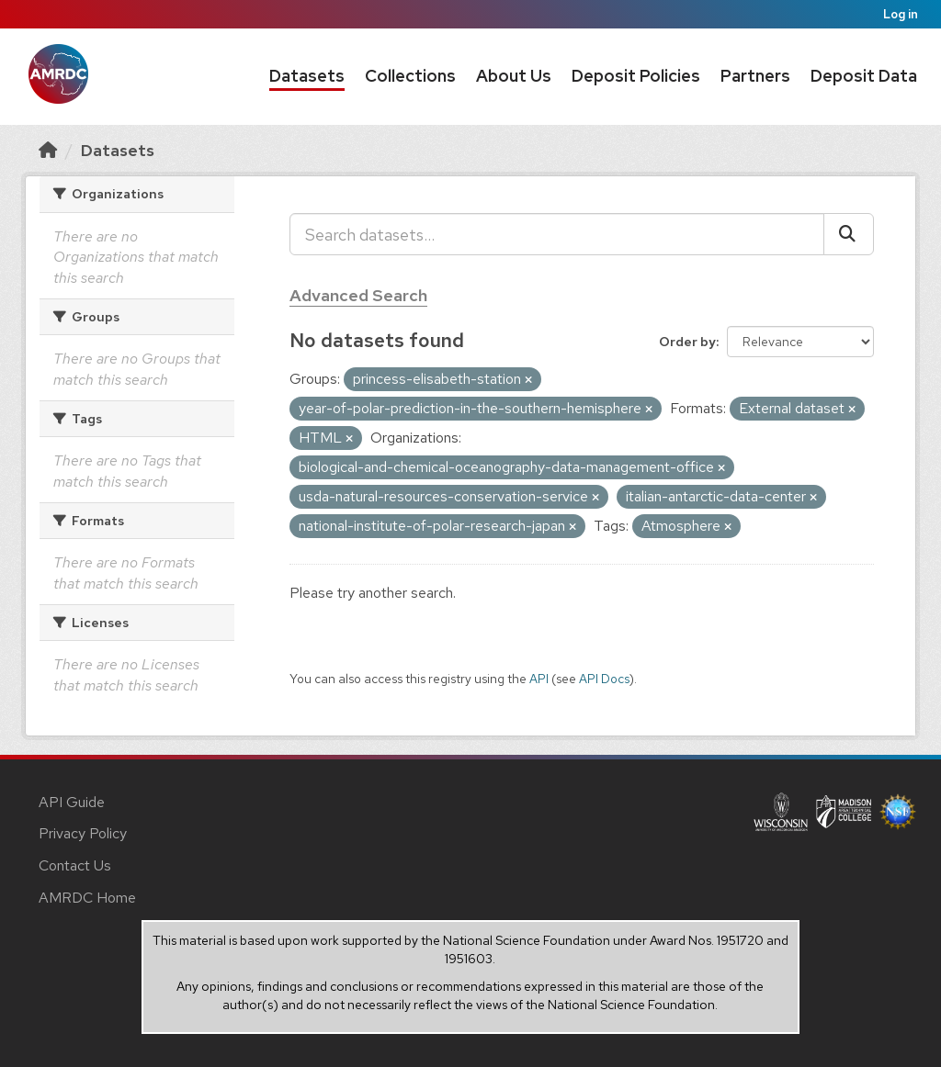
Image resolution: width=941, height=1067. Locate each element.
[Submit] (848, 234)
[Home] (48, 150)
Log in (900, 14)
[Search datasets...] (556, 234)
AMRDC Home (87, 897)
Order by (687, 341)
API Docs (604, 678)
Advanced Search (358, 295)
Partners (755, 75)
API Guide (72, 802)
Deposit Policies (636, 75)
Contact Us (75, 865)
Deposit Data (864, 75)
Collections (410, 75)
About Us (513, 75)
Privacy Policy (83, 833)
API (539, 678)
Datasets (307, 75)
